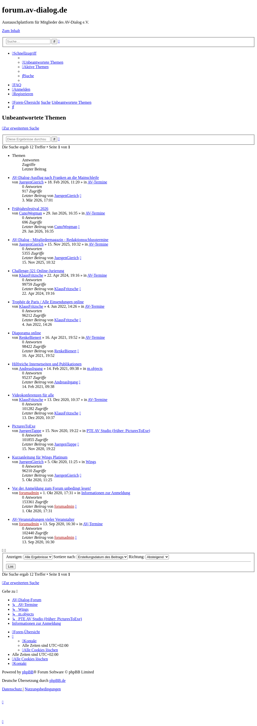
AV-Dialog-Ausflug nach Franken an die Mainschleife (55, 177)
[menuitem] (42, 62)
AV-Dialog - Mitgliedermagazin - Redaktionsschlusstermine (60, 240)
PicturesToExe (23, 426)
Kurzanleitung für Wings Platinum (40, 457)
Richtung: (149, 557)
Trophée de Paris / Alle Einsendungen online (48, 302)
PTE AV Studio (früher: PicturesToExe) (118, 431)
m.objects (95, 368)
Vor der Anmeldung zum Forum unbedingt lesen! (51, 488)
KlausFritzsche (31, 275)
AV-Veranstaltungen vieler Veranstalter (43, 519)
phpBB (27, 672)
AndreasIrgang (31, 368)
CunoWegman (30, 213)
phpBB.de (57, 680)
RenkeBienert (30, 337)
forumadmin (29, 493)
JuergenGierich (31, 182)
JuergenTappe (30, 431)
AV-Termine (97, 182)
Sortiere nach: (90, 557)
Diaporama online (26, 333)
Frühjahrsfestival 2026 (30, 208)
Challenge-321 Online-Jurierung (38, 271)
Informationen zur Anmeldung (105, 493)
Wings (91, 462)
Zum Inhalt (11, 31)
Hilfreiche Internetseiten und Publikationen (47, 364)
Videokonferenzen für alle (33, 395)
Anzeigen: (29, 557)
